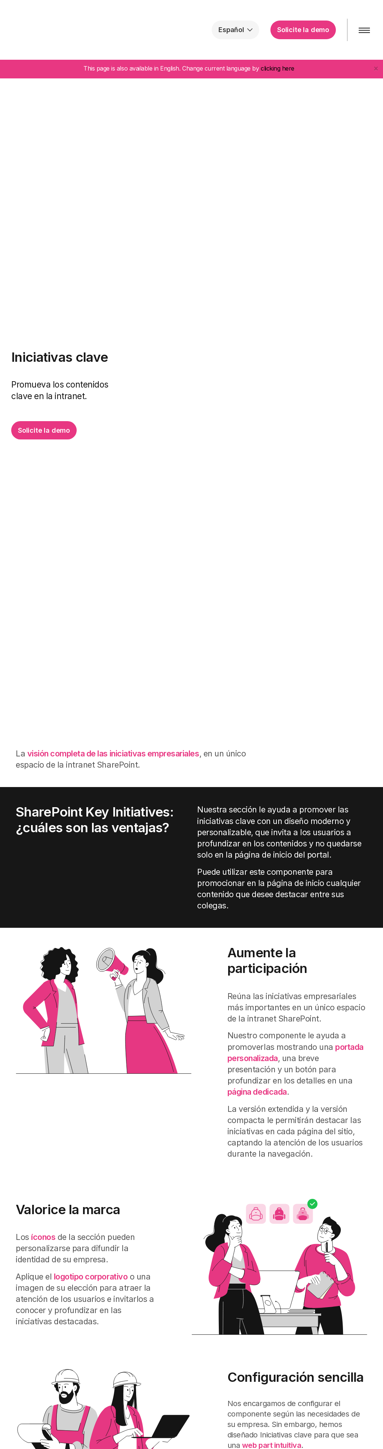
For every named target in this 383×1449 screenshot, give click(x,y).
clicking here (277, 68)
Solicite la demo (303, 30)
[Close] (376, 68)
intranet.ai (54, 30)
